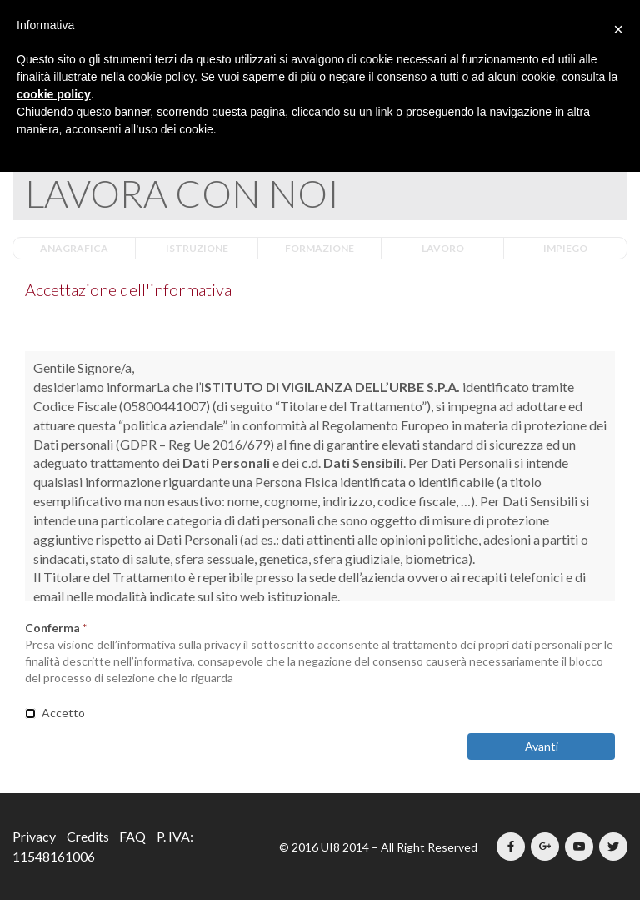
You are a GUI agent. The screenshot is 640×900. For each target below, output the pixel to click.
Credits (88, 836)
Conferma (56, 628)
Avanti (541, 746)
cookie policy (54, 94)
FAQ (132, 836)
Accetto (55, 713)
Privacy (34, 836)
